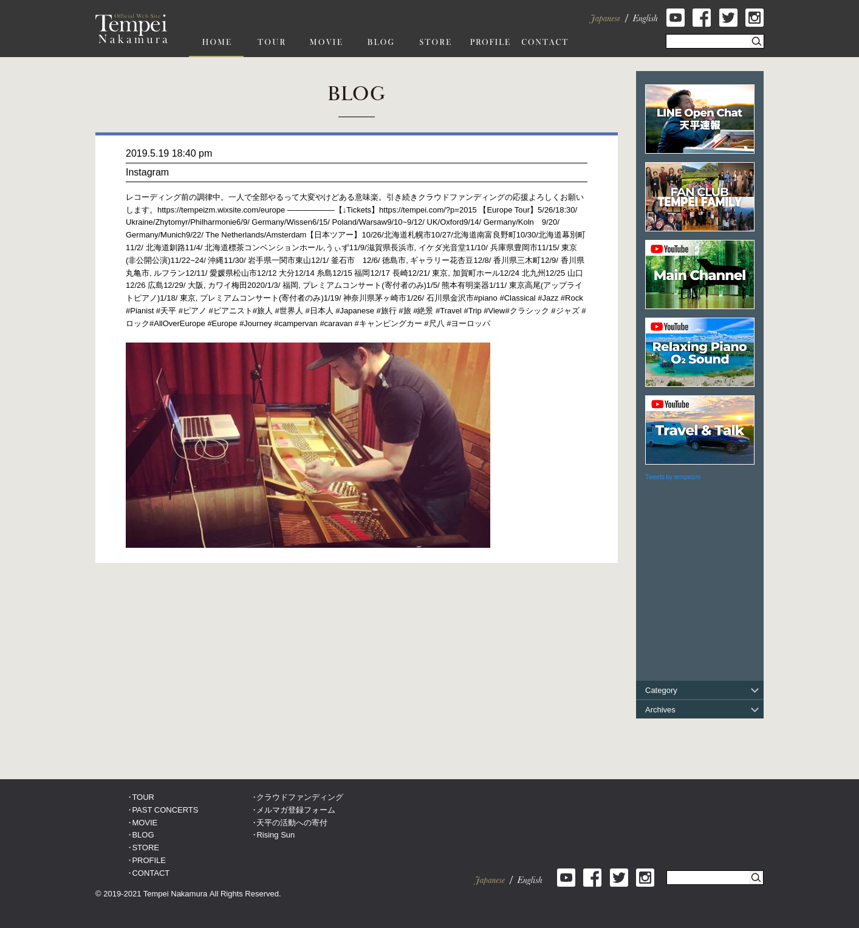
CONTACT (150, 873)
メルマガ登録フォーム (295, 809)
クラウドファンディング (299, 797)
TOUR (143, 797)
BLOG (143, 834)
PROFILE (149, 860)
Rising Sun (275, 834)
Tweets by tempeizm (672, 477)
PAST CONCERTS (165, 809)
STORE (145, 847)
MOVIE (144, 822)
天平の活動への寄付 (291, 822)
